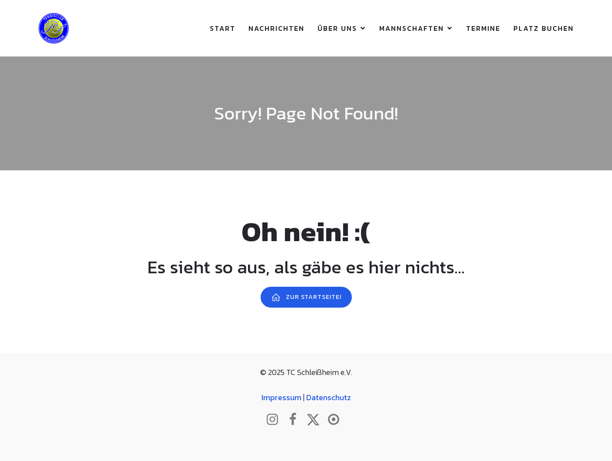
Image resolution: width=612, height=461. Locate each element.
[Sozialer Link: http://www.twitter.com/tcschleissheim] (316, 420)
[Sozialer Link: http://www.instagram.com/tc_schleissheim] (275, 420)
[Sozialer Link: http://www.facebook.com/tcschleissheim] (296, 420)
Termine (483, 28)
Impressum (281, 397)
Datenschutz (328, 397)
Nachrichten (276, 28)
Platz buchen (543, 28)
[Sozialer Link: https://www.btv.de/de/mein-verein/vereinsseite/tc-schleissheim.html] (337, 420)
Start (222, 28)
